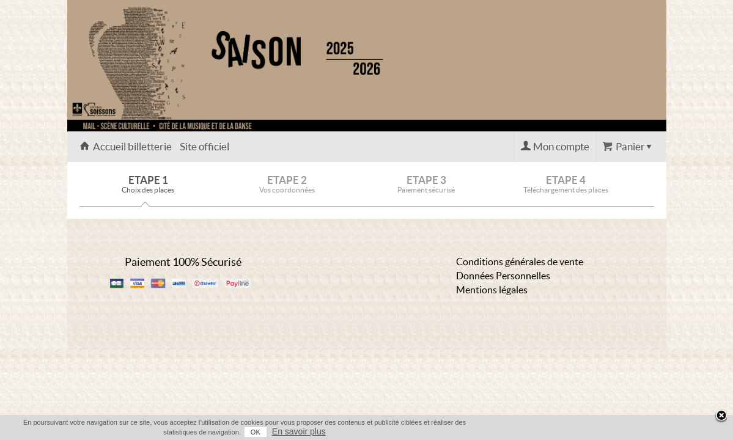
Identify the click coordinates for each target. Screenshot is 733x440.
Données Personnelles (503, 275)
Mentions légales (492, 289)
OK (600, 432)
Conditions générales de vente (519, 261)
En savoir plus (643, 431)
